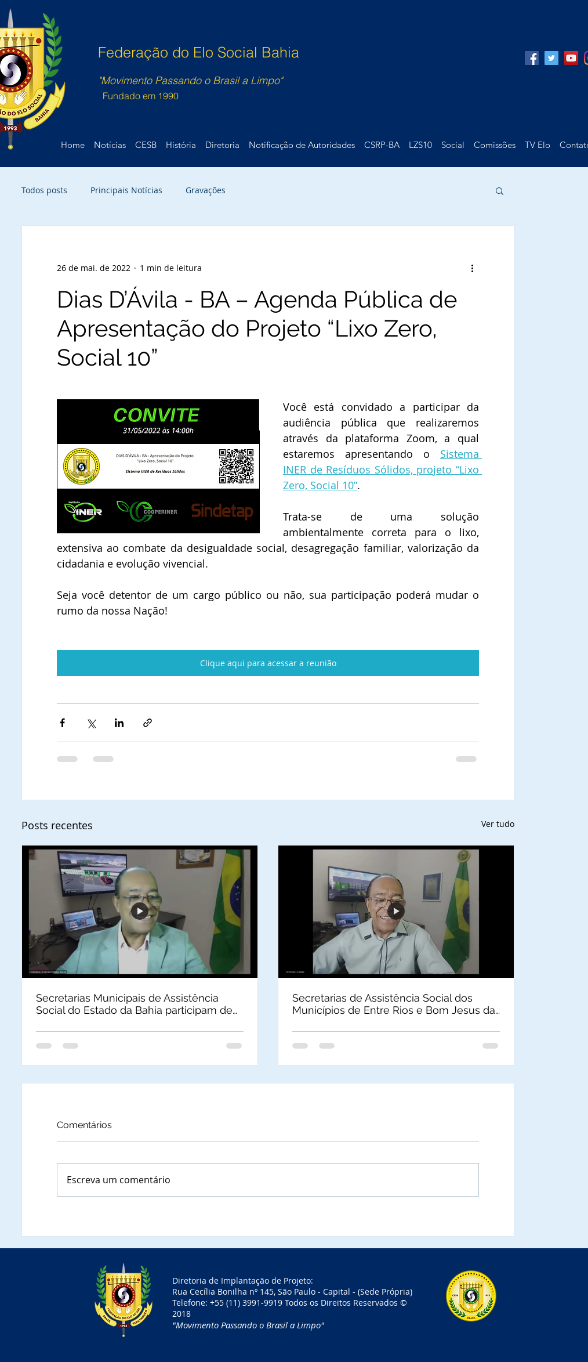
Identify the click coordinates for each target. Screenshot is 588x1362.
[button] (499, 190)
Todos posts (44, 190)
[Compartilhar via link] (147, 722)
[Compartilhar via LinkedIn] (119, 722)
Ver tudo (497, 823)
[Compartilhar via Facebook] (62, 722)
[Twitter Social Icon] (551, 58)
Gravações (206, 190)
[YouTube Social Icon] (571, 58)
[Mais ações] (472, 267)
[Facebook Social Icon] (532, 58)
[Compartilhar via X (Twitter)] (90, 722)
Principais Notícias (126, 190)
